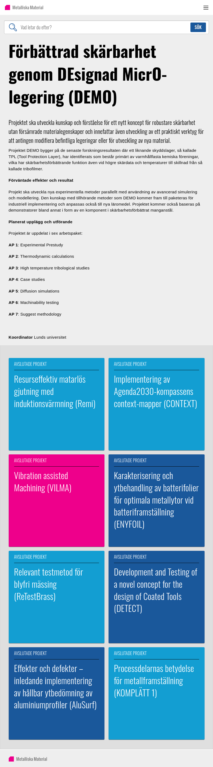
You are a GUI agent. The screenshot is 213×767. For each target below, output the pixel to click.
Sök (198, 27)
